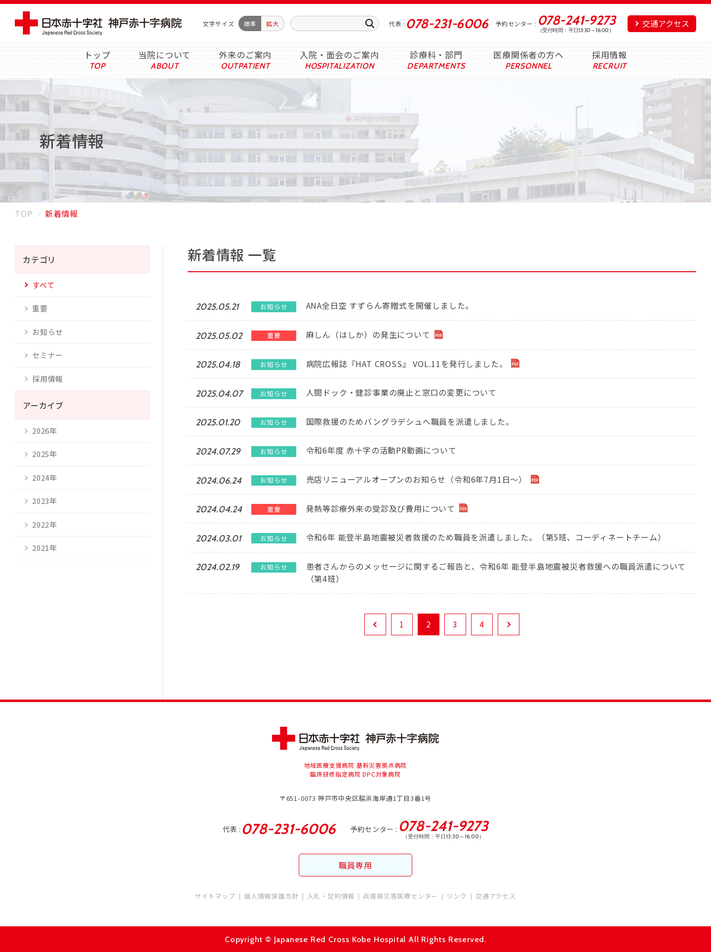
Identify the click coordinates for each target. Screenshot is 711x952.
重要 (40, 308)
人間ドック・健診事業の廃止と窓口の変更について (401, 392)
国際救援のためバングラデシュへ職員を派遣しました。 (410, 421)
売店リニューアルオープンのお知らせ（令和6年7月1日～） (416, 479)
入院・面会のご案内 (339, 55)
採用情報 (609, 55)
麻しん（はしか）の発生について (368, 334)
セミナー (47, 355)
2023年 (44, 501)
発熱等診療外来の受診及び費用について (380, 508)
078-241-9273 (576, 20)
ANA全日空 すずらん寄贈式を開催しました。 (390, 305)
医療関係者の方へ (528, 55)
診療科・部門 (436, 55)
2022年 (44, 524)
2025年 (44, 454)
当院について (164, 55)
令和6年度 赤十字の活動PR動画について (381, 450)
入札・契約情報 (331, 896)
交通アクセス (665, 23)
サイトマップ (215, 896)
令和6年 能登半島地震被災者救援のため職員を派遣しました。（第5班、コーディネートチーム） (486, 537)
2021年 (44, 547)
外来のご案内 (245, 55)
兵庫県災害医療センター (400, 896)
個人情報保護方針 (271, 896)
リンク (456, 896)
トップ (97, 55)
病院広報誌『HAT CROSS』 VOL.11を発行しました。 (407, 364)
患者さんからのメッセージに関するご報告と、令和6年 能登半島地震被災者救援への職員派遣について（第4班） (496, 572)
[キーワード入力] (334, 23)
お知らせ (47, 332)
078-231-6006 (446, 24)
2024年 (44, 477)
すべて (43, 285)
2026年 (44, 430)
